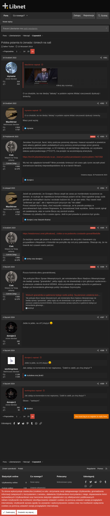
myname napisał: (32, 111)
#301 (105, 58)
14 (25, 52)
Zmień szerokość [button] (9, 469)
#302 (102, 104)
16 (33, 52)
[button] (27, 15)
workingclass (12, 369)
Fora (6, 15)
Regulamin (91, 469)
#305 (102, 228)
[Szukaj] (102, 15)
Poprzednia (9, 52)
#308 (102, 351)
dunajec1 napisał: (32, 358)
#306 (102, 267)
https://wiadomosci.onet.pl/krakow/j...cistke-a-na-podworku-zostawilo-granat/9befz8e (62, 234)
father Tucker (9, 47)
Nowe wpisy (7, 22)
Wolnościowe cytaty (65, 481)
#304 (102, 189)
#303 (102, 137)
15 (29, 52)
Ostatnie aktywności (38, 486)
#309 (102, 384)
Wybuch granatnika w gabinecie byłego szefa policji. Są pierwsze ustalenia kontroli (64, 295)
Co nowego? (19, 15)
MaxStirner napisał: (33, 65)
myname (12, 77)
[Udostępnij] (100, 58)
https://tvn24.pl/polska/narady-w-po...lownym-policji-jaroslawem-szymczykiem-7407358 (63, 157)
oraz (39, 220)
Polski (20, 469)
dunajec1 (11, 336)
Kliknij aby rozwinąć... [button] (65, 86)
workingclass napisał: (34, 391)
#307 (102, 318)
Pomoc (100, 469)
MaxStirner (12, 122)
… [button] (21, 52)
